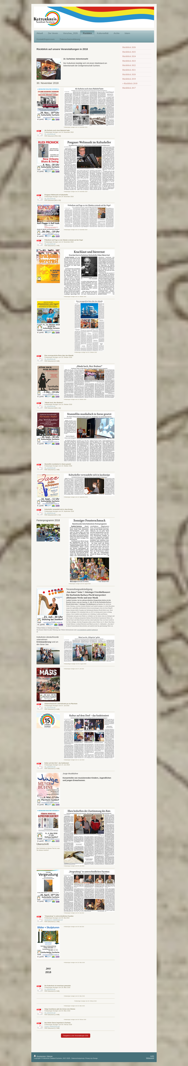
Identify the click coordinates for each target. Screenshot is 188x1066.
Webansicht (150, 1058)
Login (152, 1056)
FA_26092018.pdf (50, 513)
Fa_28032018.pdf (50, 989)
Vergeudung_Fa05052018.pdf (54, 919)
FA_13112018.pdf (50, 244)
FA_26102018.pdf (50, 359)
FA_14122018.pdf (50, 134)
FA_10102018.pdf (50, 406)
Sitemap (49, 1056)
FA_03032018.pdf (50, 1013)
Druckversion (40, 1056)
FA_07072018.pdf (50, 707)
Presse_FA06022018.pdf (52, 1026)
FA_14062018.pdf (50, 766)
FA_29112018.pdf (50, 198)
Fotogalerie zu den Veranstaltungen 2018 (75, 1035)
